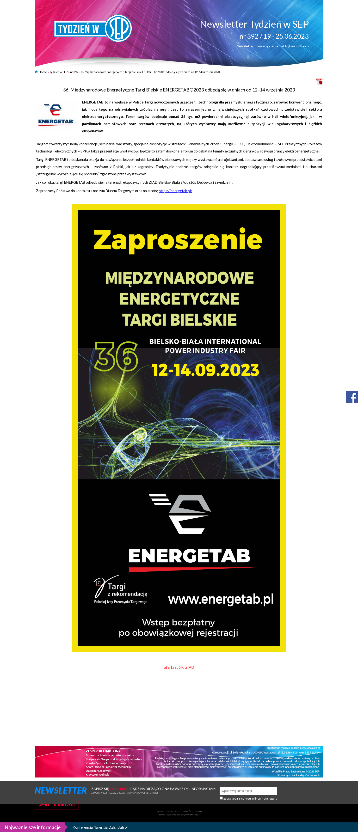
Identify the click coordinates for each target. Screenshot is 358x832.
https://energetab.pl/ (175, 190)
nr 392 (74, 72)
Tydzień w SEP (58, 72)
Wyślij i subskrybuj (57, 805)
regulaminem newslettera (261, 798)
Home (41, 72)
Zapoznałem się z (250, 798)
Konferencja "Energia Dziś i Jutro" (100, 827)
